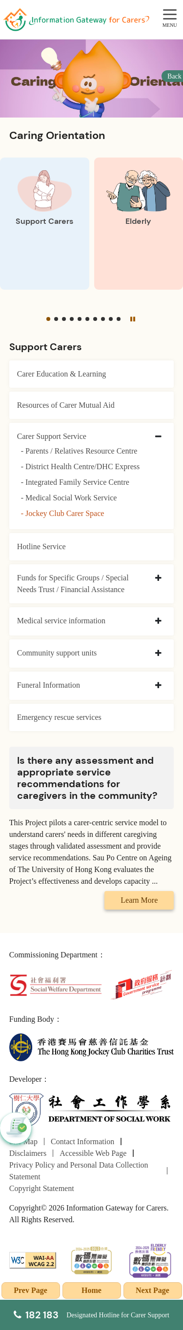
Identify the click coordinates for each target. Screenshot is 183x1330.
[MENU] (170, 15)
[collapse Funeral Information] (158, 685)
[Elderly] (138, 224)
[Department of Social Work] (91, 1110)
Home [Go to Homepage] (91, 1290)
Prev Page (30, 1290)
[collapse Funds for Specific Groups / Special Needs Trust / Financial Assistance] (158, 578)
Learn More (139, 900)
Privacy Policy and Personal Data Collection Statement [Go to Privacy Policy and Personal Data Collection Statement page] (78, 1171)
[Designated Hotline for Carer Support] (91, 1315)
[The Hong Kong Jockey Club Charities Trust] (91, 1046)
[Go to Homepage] (76, 19)
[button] (48, 319)
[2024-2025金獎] (91, 1259)
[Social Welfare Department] (55, 984)
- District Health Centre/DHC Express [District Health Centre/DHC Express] (80, 466)
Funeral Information (48, 685)
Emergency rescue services (59, 717)
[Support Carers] (44, 224)
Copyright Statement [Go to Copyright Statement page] (41, 1188)
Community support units (57, 653)
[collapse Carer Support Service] (158, 437)
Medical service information (61, 620)
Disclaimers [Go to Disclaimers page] (27, 1153)
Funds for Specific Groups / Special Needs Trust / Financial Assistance (73, 584)
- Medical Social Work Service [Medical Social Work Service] (69, 498)
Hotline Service (41, 546)
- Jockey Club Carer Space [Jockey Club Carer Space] (62, 513)
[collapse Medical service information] (158, 621)
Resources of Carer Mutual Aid (66, 405)
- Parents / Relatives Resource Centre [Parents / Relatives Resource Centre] (79, 451)
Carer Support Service (51, 436)
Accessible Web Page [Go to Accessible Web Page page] (93, 1153)
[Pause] (132, 319)
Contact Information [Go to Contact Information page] (82, 1141)
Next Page (152, 1290)
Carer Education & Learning (61, 374)
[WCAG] (33, 1259)
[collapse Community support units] (158, 653)
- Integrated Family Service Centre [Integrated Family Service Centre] (75, 482)
